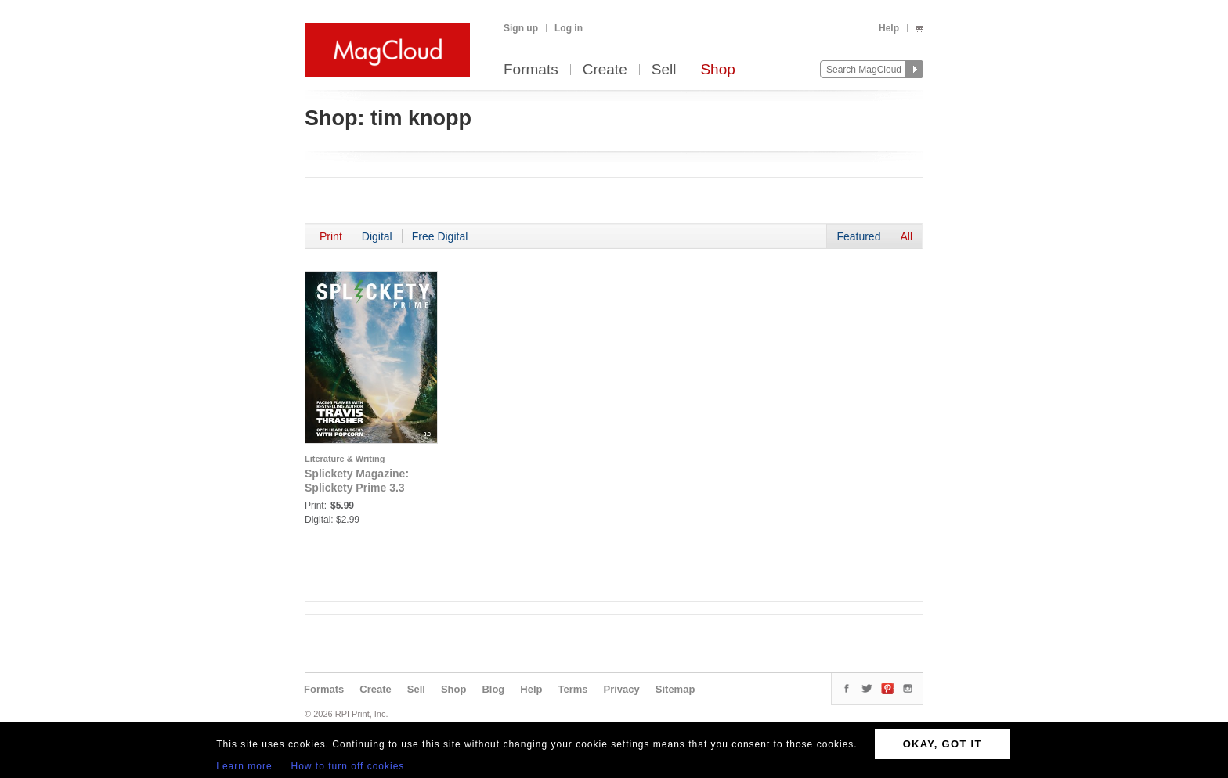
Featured (858, 236)
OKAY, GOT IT (942, 744)
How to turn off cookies (348, 766)
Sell (664, 70)
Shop (717, 70)
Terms (572, 689)
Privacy (622, 689)
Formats (531, 70)
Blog (493, 689)
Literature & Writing (345, 458)
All (906, 236)
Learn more (244, 766)
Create (605, 70)
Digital (377, 236)
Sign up (521, 28)
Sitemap (675, 689)
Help (889, 28)
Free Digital (440, 236)
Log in (568, 28)
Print (331, 236)
